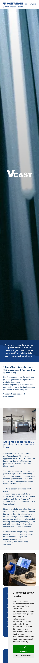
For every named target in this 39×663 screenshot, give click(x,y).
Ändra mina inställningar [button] (23, 655)
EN (34, 4)
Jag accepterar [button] (23, 647)
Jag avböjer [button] (23, 651)
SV (31, 4)
